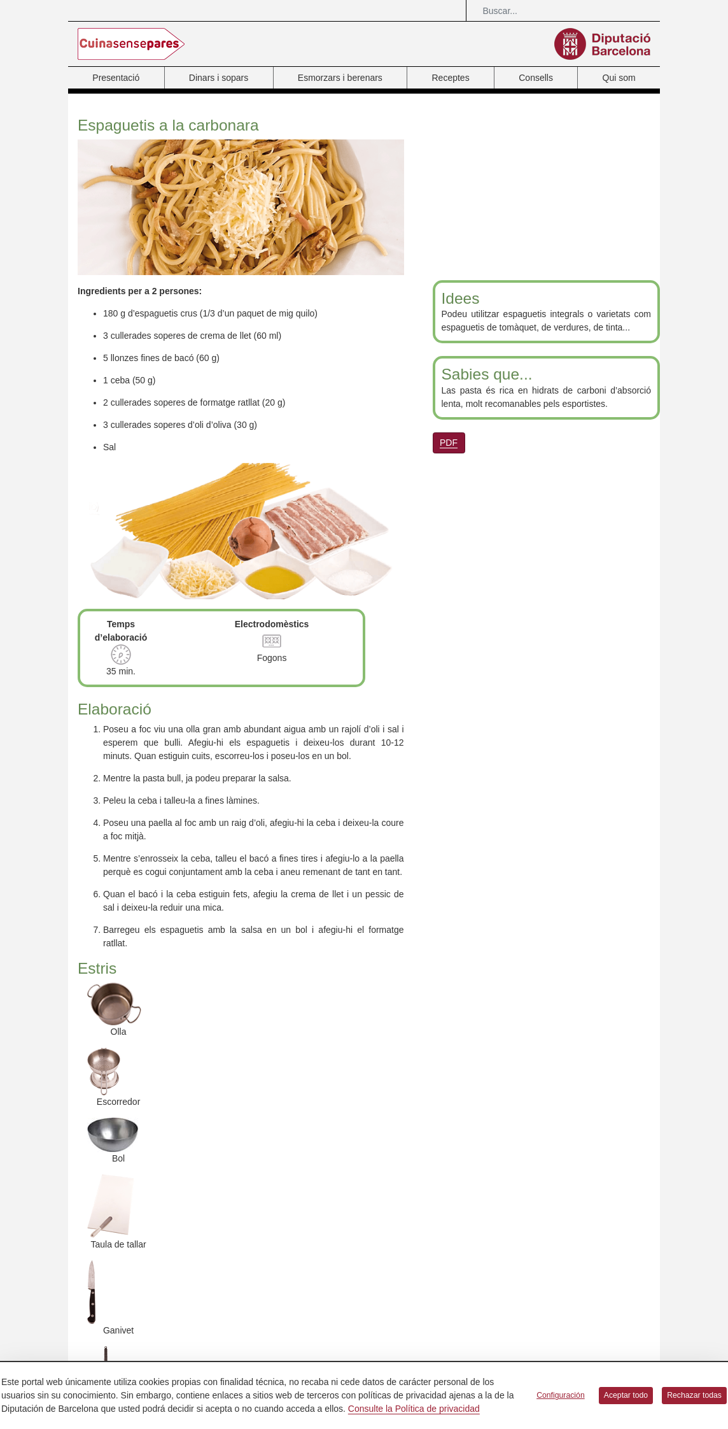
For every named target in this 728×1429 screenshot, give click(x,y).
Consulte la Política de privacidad (414, 1409)
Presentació (115, 78)
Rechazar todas (694, 1395)
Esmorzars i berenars (340, 78)
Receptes (450, 78)
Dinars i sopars (218, 78)
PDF (449, 442)
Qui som (619, 78)
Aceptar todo (626, 1395)
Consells (536, 78)
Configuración (560, 1395)
